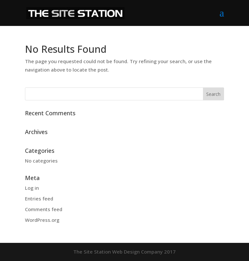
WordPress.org (42, 220)
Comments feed (43, 209)
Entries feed (39, 198)
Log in (32, 188)
